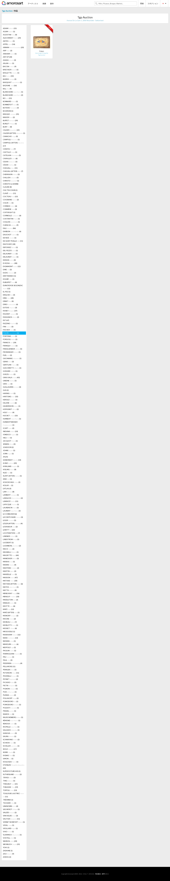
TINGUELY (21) (10, 784)
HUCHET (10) (10, 416)
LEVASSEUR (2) (10, 527)
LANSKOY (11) (10, 501)
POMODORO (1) (10, 701)
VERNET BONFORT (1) (14, 822)
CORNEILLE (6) (12, 216)
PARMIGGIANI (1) (12, 654)
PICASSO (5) (9, 682)
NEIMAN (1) (9, 641)
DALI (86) (9, 228)
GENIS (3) (8, 362)
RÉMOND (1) (11, 720)
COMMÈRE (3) (10, 209)
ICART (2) (8, 428)
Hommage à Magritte (41, 53)
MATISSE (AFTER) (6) (13, 584)
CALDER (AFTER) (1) (14, 133)
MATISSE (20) (10, 581)
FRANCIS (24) (9, 342)
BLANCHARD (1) (13, 92)
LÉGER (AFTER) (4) (13, 523)
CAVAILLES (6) (10, 158)
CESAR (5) (10, 162)
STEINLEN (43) (13, 766)
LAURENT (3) (12, 511)
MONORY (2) (10, 616)
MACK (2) (8, 549)
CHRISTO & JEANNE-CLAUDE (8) (11, 185)
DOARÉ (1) (8, 279)
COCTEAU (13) (10, 196)
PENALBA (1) (9, 670)
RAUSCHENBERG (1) (13, 717)
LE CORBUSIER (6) (10, 514)
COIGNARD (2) (11, 200)
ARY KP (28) (7, 57)
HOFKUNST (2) (11, 409)
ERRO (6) (10, 304)
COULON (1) (11, 222)
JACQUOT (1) (10, 441)
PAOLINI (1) (9, 651)
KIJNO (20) (10, 463)
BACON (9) (9, 66)
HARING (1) (9, 393)
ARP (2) (7, 51)
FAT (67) (6, 320)
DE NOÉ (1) (9, 238)
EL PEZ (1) (6, 292)
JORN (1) (8, 454)
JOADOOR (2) (8, 447)
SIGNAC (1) (9, 755)
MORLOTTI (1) (10, 625)
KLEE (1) (7, 473)
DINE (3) (7, 270)
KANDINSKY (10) (12, 460)
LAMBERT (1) (11, 495)
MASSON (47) (10, 577)
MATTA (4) (10, 590)
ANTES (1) (9, 41)
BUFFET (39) (10, 120)
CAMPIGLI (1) (11, 139)
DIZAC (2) (9, 273)
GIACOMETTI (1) (12, 368)
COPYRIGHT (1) (9, 212)
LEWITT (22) (9, 530)
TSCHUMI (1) (9, 803)
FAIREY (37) (10, 311)
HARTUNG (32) (10, 396)
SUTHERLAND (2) (12, 774)
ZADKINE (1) (8, 851)
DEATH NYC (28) (9, 244)
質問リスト (105, 874)
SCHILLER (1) (11, 746)
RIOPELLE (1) (11, 727)
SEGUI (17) (10, 749)
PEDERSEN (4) (12, 663)
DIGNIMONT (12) (12, 266)
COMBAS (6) (10, 206)
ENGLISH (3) (9, 295)
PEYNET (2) (10, 679)
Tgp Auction (7, 11)
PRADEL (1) (9, 711)
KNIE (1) (7, 479)
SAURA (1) (9, 736)
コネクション (153, 3)
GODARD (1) (10, 371)
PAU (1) (8, 657)
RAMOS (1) (8, 714)
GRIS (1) (7, 384)
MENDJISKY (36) (11, 593)
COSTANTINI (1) (11, 219)
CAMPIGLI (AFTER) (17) (13, 144)
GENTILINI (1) (10, 365)
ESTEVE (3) (10, 308)
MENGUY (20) (11, 597)
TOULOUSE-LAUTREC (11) (13, 795)
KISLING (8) (9, 469)
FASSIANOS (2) (11, 317)
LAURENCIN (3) (11, 508)
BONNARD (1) (10, 101)
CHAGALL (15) (10, 168)
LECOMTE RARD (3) (13, 517)
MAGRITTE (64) (11, 555)
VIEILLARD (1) (10, 828)
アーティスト (33, 3)
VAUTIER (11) (11, 819)
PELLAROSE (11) (9, 666)
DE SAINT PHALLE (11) (13, 241)
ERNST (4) (8, 301)
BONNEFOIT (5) (11, 105)
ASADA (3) (9, 60)
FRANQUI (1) (10, 346)
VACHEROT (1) (11, 809)
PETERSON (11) (11, 673)
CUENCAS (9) (10, 225)
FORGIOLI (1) (10, 339)
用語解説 (98, 874)
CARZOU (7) (9, 149)
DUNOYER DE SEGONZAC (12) (13, 286)
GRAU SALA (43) (11, 377)
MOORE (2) (9, 619)
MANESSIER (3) (11, 558)
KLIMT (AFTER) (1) (12, 476)
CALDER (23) (11, 130)
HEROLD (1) (10, 400)
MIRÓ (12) (8, 609)
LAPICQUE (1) (11, 504)
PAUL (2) (7, 660)
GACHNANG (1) (12, 358)
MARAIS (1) (9, 562)
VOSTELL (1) (9, 838)
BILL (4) (7, 89)
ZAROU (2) (7, 857)
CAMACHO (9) (10, 136)
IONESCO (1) (10, 434)
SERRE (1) (9, 752)
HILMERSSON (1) (11, 406)
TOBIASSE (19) (10, 787)
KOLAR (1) (8, 485)
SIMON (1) (8, 759)
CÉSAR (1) (9, 165)
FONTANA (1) (10, 336)
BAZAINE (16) (10, 85)
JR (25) (5, 457)
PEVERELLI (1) (11, 676)
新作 (52, 3)
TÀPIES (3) (9, 778)
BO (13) (7, 98)
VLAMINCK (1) (12, 835)
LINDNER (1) (10, 536)
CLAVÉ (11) (9, 193)
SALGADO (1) (11, 730)
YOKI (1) (6, 847)
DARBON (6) (12, 231)
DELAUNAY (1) (10, 254)
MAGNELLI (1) (11, 552)
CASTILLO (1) (10, 152)
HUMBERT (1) (12, 419)
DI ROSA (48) (10, 263)
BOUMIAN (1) (8, 111)
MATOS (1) (11, 587)
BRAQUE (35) (11, 114)
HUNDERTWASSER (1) (10, 423)
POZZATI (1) (11, 708)
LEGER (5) (9, 520)
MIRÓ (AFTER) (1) (11, 612)
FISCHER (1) (9, 330)
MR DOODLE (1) (9, 631)
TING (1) (9, 781)
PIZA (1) (10, 692)
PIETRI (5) (10, 685)
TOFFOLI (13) (10, 790)
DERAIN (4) (9, 260)
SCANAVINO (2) (11, 740)
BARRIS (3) (9, 79)
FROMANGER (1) (12, 352)
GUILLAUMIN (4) (12, 387)
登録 (142, 3)
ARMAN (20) (13, 47)
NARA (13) (10, 638)
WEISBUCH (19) (11, 844)
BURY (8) (7, 127)
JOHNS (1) (9, 450)
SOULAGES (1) (10, 762)
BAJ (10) (8, 76)
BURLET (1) (10, 124)
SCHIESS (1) (9, 743)
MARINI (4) (9, 565)
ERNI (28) (8, 298)
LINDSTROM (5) (11, 539)
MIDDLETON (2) (10, 600)
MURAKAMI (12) (11, 635)
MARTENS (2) (11, 568)
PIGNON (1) (10, 689)
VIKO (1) (8, 832)
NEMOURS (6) (10, 644)
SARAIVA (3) (10, 733)
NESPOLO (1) (9, 647)
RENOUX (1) (9, 724)
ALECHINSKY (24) (12, 38)
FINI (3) (8, 327)
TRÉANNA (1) (8, 800)
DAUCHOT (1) (11, 235)
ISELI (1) (7, 438)
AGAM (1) (9, 31)
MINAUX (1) (9, 603)
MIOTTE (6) (9, 606)
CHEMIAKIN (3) (11, 174)
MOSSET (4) (10, 628)
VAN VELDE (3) (10, 816)
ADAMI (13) (10, 28)
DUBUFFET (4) (10, 282)
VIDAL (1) (8, 825)
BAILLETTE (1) (11, 73)
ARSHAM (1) (10, 54)
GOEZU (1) (9, 374)
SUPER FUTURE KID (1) (11, 771)
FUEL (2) (7, 355)
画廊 (44, 3)
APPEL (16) (9, 44)
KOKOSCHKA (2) (11, 482)
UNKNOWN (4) (10, 806)
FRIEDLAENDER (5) (12, 349)
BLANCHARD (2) (13, 95)
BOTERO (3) (11, 108)
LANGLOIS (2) (13, 498)
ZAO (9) (8, 854)
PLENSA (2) (9, 695)
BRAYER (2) (9, 117)
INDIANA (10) (10, 431)
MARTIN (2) (9, 571)
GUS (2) (6, 390)
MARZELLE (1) (10, 574)
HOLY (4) (8, 412)
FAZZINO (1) (10, 323)
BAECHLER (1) (10, 70)
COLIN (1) (8, 203)
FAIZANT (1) (10, 314)
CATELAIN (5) (12, 155)
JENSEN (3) (9, 444)
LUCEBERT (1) (8, 543)
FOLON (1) (11, 333)
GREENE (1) (10, 381)
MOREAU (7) (10, 622)
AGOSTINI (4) (10, 35)
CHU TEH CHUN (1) (10, 190)
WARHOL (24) (10, 841)
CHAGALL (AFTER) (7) (13, 171)
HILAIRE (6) (10, 403)
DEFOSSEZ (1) (10, 247)
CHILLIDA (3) (11, 178)
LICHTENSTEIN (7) (11, 533)
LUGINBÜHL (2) (12, 546)
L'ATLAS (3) (7, 489)
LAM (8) (8, 492)
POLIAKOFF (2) (11, 698)
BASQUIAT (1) (12, 82)
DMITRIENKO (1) (9, 276)
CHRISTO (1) (11, 181)
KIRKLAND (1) (11, 466)
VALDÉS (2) (10, 812)
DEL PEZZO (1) (10, 250)
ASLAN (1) (8, 63)
